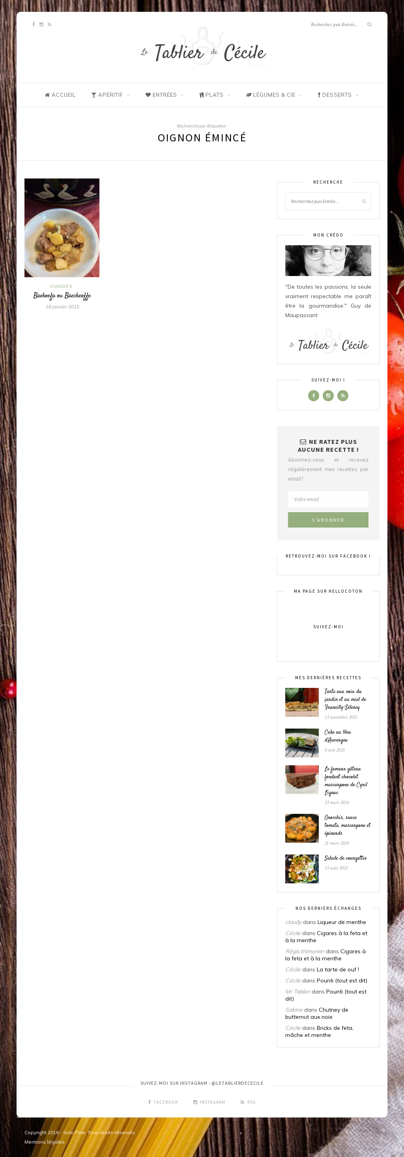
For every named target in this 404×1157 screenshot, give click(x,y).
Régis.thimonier (304, 951)
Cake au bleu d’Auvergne (338, 736)
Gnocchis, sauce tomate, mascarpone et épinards (347, 826)
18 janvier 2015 (62, 307)
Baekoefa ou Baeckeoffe (62, 296)
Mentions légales (44, 1142)
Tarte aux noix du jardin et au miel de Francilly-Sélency (345, 700)
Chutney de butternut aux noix (316, 1013)
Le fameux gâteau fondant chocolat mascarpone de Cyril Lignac (346, 781)
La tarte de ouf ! (338, 969)
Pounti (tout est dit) (342, 980)
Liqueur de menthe (342, 922)
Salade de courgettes (346, 858)
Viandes (61, 286)
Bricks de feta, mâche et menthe (319, 1031)
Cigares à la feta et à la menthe (325, 955)
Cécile (293, 933)
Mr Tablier (297, 991)
